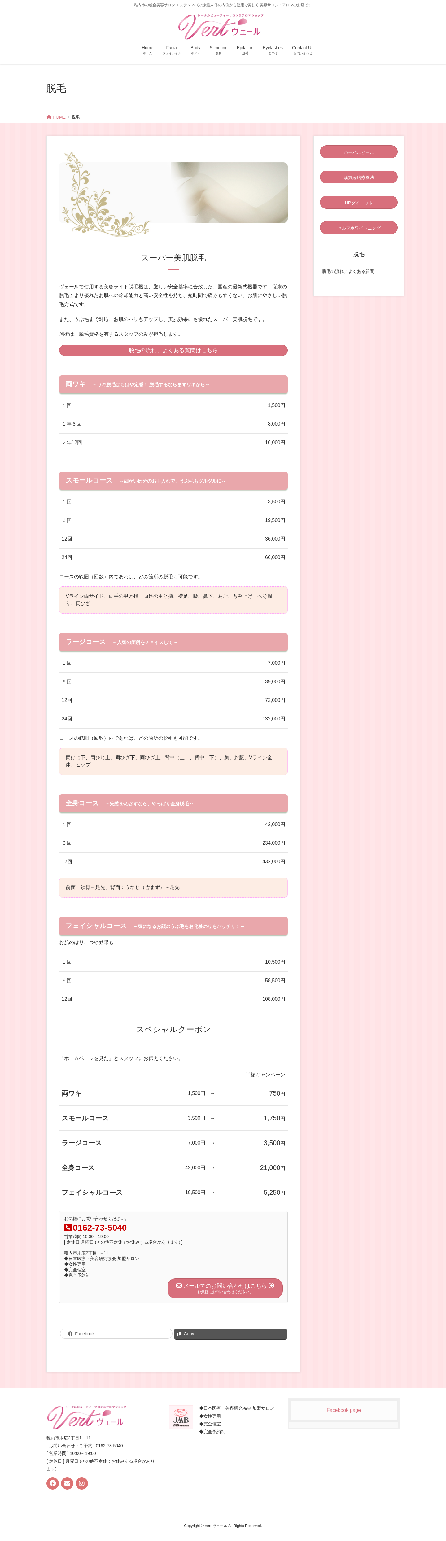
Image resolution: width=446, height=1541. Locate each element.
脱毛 (359, 254)
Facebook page (344, 1410)
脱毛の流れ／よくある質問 (348, 271)
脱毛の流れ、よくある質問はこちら (173, 350)
